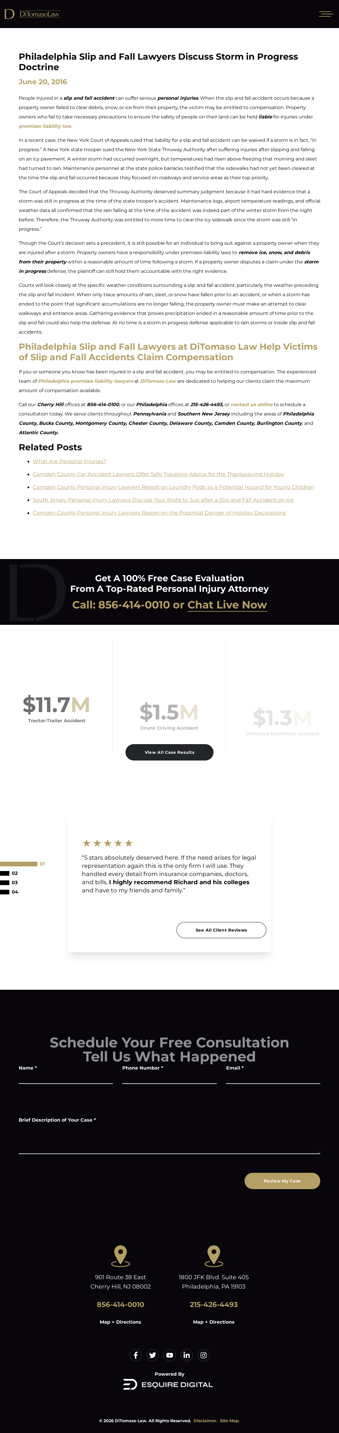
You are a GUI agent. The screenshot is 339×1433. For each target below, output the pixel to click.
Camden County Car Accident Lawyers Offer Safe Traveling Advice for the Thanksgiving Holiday (158, 474)
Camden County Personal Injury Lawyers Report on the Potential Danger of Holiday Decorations (159, 513)
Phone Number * (142, 1068)
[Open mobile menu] (325, 14)
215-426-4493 (214, 1304)
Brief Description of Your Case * (57, 1120)
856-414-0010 (134, 604)
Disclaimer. (206, 1420)
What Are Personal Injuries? (69, 461)
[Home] (47, 14)
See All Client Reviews (221, 930)
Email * (235, 1068)
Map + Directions (120, 1322)
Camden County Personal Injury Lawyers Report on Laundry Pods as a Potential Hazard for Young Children (173, 487)
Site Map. (230, 1420)
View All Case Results (170, 752)
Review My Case (282, 1181)
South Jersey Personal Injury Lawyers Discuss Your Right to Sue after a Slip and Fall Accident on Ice (163, 500)
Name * (28, 1068)
